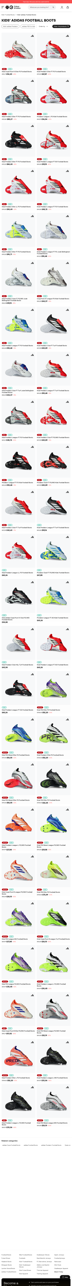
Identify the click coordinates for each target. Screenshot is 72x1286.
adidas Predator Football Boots (51, 1145)
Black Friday (58, 1272)
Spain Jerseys (59, 1255)
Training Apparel (42, 1273)
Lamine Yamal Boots (8, 1268)
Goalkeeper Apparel (61, 1268)
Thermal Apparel (42, 1270)
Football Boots (6, 1255)
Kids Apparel (23, 1273)
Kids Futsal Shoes (25, 1270)
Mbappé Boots (7, 1265)
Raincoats (57, 1261)
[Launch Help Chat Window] (65, 1277)
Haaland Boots (6, 1261)
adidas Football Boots (31, 1145)
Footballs (22, 1258)
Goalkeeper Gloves (43, 1255)
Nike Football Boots (25, 1255)
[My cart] (67, 7)
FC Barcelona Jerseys (44, 1261)
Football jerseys (59, 1258)
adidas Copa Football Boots (11, 1145)
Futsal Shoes (6, 1258)
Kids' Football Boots (8, 15)
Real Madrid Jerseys (44, 1258)
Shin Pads (57, 1265)
